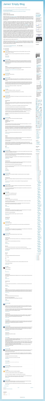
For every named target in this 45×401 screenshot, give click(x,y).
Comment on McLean (14, 16)
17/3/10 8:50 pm (7, 75)
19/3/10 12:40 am (7, 133)
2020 (37, 159)
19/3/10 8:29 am (7, 175)
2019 (37, 160)
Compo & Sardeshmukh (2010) (13, 69)
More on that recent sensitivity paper (38, 74)
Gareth (6, 266)
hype (41, 114)
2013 (37, 166)
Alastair (6, 50)
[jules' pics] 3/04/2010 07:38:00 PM (39, 246)
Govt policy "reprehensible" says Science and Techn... (39, 182)
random (40, 124)
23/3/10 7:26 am (7, 278)
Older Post (32, 387)
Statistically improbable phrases (38, 218)
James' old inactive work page (16, 9)
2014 (37, 165)
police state (39, 122)
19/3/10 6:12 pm (7, 219)
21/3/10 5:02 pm (7, 225)
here (17, 39)
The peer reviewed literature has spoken (39, 192)
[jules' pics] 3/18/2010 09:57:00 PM (39, 220)
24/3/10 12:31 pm (7, 311)
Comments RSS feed (11, 11)
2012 (37, 167)
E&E (31, 42)
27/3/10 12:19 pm (7, 367)
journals (39, 117)
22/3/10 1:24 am (7, 230)
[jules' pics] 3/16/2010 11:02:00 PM (39, 224)
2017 (37, 162)
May (37, 178)
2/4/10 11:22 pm (7, 384)
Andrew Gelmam (38, 144)
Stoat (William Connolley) (38, 137)
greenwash (38, 114)
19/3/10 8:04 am (7, 170)
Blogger (24, 397)
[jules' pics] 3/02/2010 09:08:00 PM (39, 249)
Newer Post (5, 387)
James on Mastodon (23, 11)
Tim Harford (37, 143)
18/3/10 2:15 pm (7, 92)
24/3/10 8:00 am (7, 300)
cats (40, 105)
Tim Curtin (6, 337)
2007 (37, 257)
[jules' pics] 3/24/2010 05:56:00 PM (39, 201)
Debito (37, 147)
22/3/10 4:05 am (7, 243)
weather (38, 127)
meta (40, 118)
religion (38, 125)
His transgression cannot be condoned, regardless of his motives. (39, 66)
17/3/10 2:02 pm (7, 70)
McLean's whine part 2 (39, 199)
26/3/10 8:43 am (7, 358)
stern (41, 126)
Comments (5, 394)
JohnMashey (6, 221)
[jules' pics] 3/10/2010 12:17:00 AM (39, 242)
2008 (37, 256)
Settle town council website (17, 11)
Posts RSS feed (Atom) (6, 11)
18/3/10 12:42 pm (7, 86)
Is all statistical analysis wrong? (39, 215)
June (38, 177)
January (38, 254)
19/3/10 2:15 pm (7, 206)
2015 (37, 164)
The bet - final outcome (40, 82)
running (41, 125)
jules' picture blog (5, 10)
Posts (5, 393)
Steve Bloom (6, 73)
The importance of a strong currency (39, 239)
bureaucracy (37, 104)
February (38, 253)
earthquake (40, 111)
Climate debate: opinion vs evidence (39, 232)
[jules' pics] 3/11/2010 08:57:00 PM (39, 235)
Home (18, 387)
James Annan (7, 59)
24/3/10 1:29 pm (7, 317)
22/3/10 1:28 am (7, 235)
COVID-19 (37, 110)
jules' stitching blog (10, 10)
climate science (7, 46)
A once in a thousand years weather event (39, 237)
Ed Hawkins (37, 134)
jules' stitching (38, 151)
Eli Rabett (37, 136)
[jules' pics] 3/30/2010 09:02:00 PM (39, 185)
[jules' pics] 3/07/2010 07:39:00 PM (39, 244)
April (38, 179)
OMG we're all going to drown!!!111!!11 (39, 204)
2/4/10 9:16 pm (7, 377)
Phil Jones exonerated (38, 187)
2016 (37, 163)
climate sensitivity (39, 108)
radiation (37, 124)
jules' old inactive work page (26, 9)
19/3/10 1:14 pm (7, 195)
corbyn (39, 109)
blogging (41, 101)
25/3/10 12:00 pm (7, 323)
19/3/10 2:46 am (7, 158)
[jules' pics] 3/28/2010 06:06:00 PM (39, 195)
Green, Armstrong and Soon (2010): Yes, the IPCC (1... (39, 229)
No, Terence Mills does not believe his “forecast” (38, 15)
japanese (39, 116)
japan (41, 115)
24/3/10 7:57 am (7, 292)
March (38, 180)
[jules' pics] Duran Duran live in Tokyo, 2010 (39, 251)
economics (38, 112)
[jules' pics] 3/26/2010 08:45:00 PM (39, 197)
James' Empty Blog (14, 4)
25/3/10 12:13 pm (7, 330)
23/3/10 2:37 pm (7, 286)
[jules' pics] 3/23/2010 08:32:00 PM (39, 208)
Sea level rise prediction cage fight (39, 211)
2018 (37, 161)
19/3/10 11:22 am (7, 189)
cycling (37, 111)
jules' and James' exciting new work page (8, 9)
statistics (38, 126)
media (37, 118)
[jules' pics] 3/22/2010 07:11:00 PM (39, 213)
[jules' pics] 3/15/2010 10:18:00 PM (39, 227)
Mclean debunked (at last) (39, 222)
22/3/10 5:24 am (7, 250)
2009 (37, 255)
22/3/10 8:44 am (7, 264)
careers (37, 105)
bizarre (37, 101)
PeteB (6, 89)
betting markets (38, 100)
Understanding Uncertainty (38, 142)
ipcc (37, 115)
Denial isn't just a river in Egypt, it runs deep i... (39, 206)
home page (22, 9)
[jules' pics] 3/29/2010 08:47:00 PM (39, 189)
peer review (10, 46)
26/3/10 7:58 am (7, 346)
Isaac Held (37, 135)
